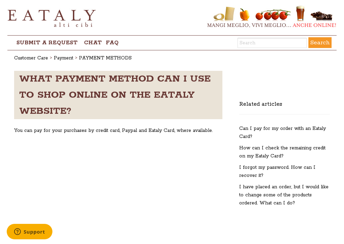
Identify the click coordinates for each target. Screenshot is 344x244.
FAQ (112, 42)
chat (93, 42)
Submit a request (47, 42)
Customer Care (31, 58)
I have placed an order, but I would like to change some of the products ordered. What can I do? (284, 195)
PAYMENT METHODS (105, 58)
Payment (63, 58)
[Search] (272, 43)
